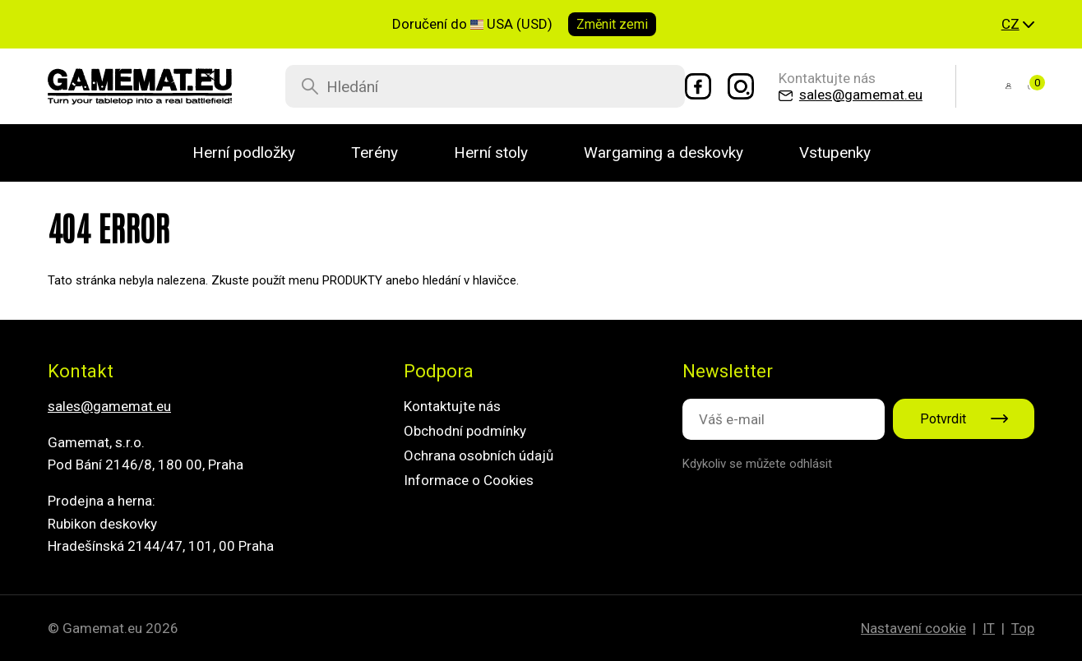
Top (1022, 628)
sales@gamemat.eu (109, 406)
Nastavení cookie (913, 628)
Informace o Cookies (469, 480)
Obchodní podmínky (465, 431)
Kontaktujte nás (452, 406)
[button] (1017, 24)
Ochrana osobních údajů (478, 455)
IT (989, 628)
